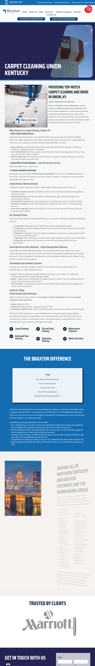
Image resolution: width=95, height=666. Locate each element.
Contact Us (51, 15)
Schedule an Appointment (31, 19)
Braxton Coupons (64, 12)
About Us (33, 12)
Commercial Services (44, 3)
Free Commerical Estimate (63, 19)
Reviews (77, 12)
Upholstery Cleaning (46, 340)
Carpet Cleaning (22, 328)
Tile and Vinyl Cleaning (48, 330)
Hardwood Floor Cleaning (22, 337)
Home (24, 12)
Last (75, 665)
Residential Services (61, 3)
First (59, 665)
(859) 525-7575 (16, 2)
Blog (41, 12)
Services (49, 12)
